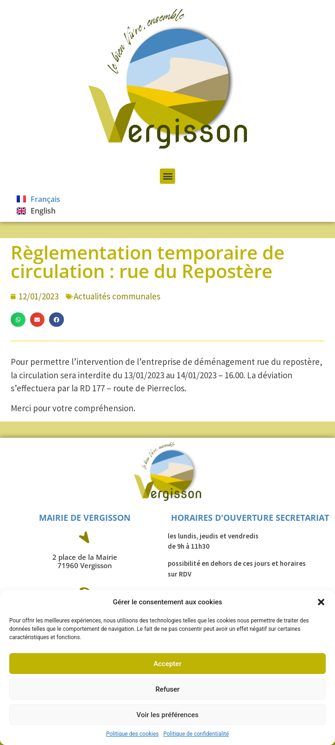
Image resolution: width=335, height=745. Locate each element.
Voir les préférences (168, 715)
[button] (321, 602)
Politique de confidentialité (196, 734)
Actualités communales (117, 296)
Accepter (167, 664)
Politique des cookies (132, 734)
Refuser (167, 689)
